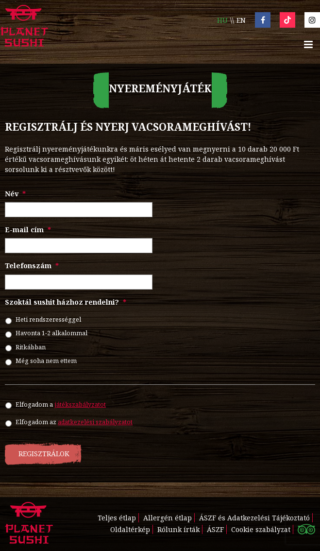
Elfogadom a (61, 404)
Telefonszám (32, 265)
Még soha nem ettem (46, 361)
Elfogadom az (74, 422)
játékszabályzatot (80, 404)
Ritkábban (31, 347)
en (241, 20)
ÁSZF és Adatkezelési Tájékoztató (254, 517)
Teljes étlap (117, 517)
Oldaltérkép (130, 529)
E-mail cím (28, 229)
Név (15, 193)
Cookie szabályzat (260, 529)
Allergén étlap (167, 517)
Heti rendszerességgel (48, 319)
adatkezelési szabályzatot (95, 422)
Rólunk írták (178, 529)
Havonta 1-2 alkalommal (51, 333)
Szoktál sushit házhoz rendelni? (65, 302)
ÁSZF (215, 529)
